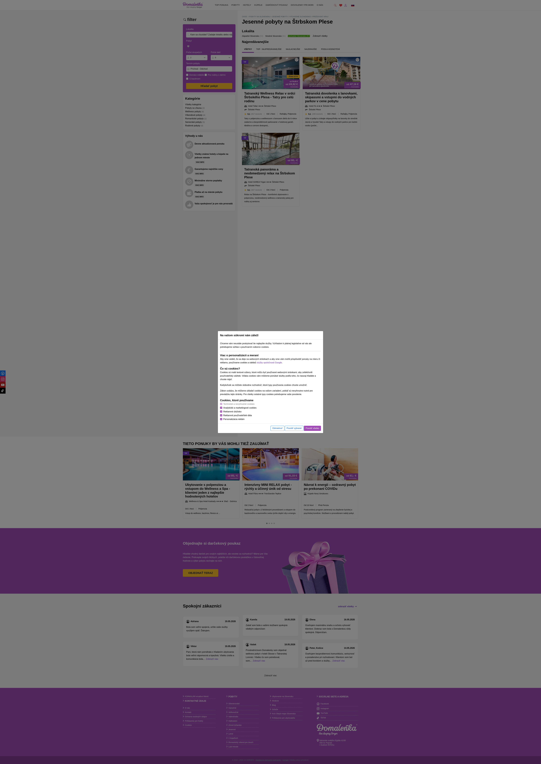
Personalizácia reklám (234, 419)
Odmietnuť (277, 428)
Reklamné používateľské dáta (237, 415)
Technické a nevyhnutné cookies (238, 404)
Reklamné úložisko (232, 411)
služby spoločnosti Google (269, 362)
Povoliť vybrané (294, 428)
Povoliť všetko (312, 428)
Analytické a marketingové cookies (239, 408)
